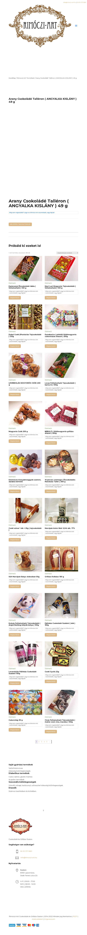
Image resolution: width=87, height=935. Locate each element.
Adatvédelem (37, 919)
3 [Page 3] (41, 742)
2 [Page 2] (38, 742)
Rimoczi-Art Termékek (25, 78)
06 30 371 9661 (81, 2)
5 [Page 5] (46, 742)
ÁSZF (75, 916)
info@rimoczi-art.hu (69, 2)
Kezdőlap (12, 78)
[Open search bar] (43, 60)
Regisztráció (14, 298)
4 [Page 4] (44, 742)
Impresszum (50, 919)
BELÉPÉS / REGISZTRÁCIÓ (20, 224)
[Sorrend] (67, 253)
